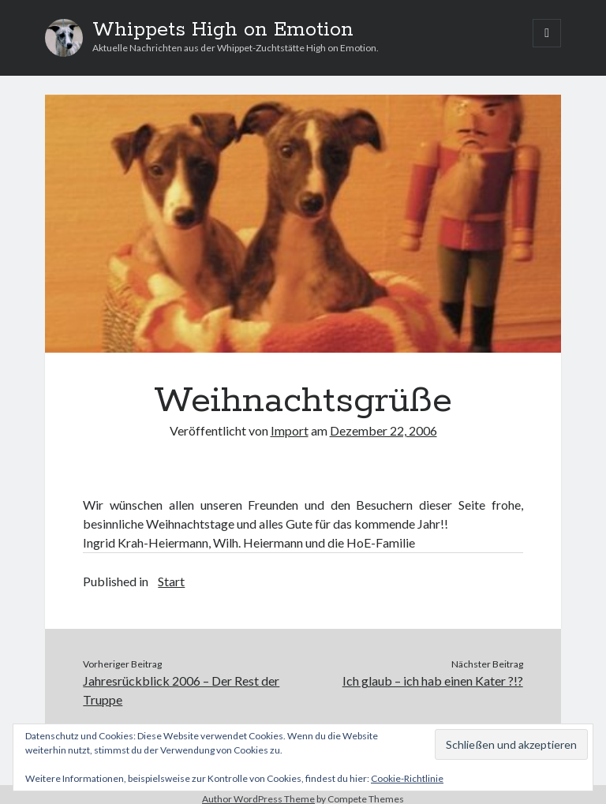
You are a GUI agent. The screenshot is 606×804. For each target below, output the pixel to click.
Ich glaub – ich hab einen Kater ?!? (432, 680)
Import (290, 430)
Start (171, 581)
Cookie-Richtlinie (407, 778)
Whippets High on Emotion (223, 30)
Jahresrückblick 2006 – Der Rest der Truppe (181, 690)
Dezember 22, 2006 (383, 430)
